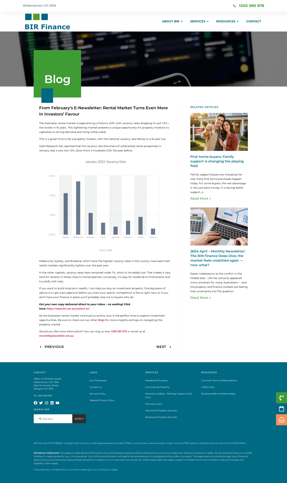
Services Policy (98, 393)
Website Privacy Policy (102, 400)
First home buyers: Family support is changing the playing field (217, 161)
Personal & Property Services (161, 410)
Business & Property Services (161, 417)
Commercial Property (157, 387)
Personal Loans (153, 404)
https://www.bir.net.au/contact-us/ (68, 308)
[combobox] (53, 418)
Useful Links (207, 387)
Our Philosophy (98, 380)
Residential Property (156, 380)
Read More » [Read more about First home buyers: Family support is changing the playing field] (200, 198)
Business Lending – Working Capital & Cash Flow (168, 395)
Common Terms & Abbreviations (219, 380)
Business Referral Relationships (218, 393)
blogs (101, 320)
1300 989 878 (119, 331)
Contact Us (96, 387)
